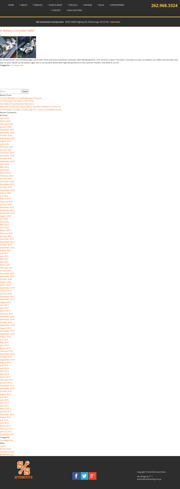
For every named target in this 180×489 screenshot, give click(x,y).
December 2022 (7, 207)
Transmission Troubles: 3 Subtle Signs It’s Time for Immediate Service (31, 109)
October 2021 (6, 244)
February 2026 (6, 124)
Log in (2, 446)
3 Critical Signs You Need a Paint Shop (17, 101)
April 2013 (4, 405)
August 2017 (5, 302)
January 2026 (6, 127)
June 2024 (4, 164)
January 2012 (6, 431)
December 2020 (7, 273)
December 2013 (7, 385)
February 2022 (6, 233)
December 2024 (7, 152)
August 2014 (5, 362)
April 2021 (4, 262)
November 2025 (7, 132)
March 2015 (5, 348)
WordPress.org (6, 454)
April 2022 (4, 227)
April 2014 (4, 374)
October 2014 (6, 357)
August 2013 (5, 394)
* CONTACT (56, 10)
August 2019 (5, 290)
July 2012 (4, 420)
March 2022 (5, 230)
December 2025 (7, 129)
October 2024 (6, 158)
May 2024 (4, 167)
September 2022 (7, 213)
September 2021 (7, 247)
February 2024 (6, 175)
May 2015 (4, 342)
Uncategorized (17, 65)
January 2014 (6, 382)
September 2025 (7, 138)
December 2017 (7, 296)
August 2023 (5, 193)
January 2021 (6, 270)
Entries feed (5, 449)
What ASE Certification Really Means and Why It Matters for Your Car (30, 106)
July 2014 (4, 365)
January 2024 (6, 178)
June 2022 (4, 221)
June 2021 (4, 256)
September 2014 (7, 359)
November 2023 (7, 184)
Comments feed (7, 451)
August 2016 (5, 328)
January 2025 (6, 150)
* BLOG (100, 5)
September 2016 (7, 325)
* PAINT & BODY (55, 5)
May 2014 (4, 371)
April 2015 (4, 345)
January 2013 (6, 411)
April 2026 (4, 118)
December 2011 (7, 434)
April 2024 (4, 170)
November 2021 (7, 242)
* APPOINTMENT (116, 5)
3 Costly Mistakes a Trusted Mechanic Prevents (21, 98)
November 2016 (7, 319)
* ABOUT (23, 5)
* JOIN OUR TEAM (74, 10)
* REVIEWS (87, 5)
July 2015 (4, 339)
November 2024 (7, 155)
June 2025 (4, 144)
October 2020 (6, 279)
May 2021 (4, 259)
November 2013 (7, 388)
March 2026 (5, 121)
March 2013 (5, 408)
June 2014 (4, 368)
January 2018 (6, 293)
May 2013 (4, 403)
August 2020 (5, 282)
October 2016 (6, 322)
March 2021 (5, 265)
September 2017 (7, 299)
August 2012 (5, 417)
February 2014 (6, 380)
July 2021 (4, 253)
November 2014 (7, 354)
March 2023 (5, 198)
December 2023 (7, 181)
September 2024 (7, 161)
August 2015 (5, 336)
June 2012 (4, 423)
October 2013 (6, 391)
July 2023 (4, 196)
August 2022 (5, 216)
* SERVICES (37, 5)
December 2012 (7, 414)
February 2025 (6, 147)
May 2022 (4, 224)
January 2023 (6, 204)
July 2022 (4, 219)
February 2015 (6, 351)
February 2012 (6, 428)
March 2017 (5, 311)
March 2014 (5, 377)
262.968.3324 (164, 5)
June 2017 (4, 305)
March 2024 (5, 173)
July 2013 (4, 397)
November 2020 (7, 276)
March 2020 (5, 285)
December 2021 (7, 239)
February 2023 (6, 201)
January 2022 (6, 236)
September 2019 (7, 288)
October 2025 (6, 135)
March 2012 (5, 426)
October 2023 (6, 187)
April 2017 (4, 308)
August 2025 (5, 141)
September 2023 (7, 190)
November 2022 (7, 210)
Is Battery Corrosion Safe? (17, 30)
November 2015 (7, 331)
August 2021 (5, 250)
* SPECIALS (72, 5)
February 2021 (6, 267)
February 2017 (6, 313)
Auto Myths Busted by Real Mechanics (17, 104)
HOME (11, 5)
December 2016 (7, 316)
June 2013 (4, 400)
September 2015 (7, 334)
